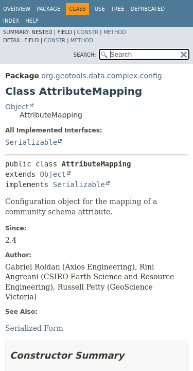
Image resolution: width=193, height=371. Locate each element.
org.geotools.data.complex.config (101, 76)
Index (11, 21)
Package (48, 9)
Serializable (31, 142)
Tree (118, 9)
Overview (16, 9)
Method (114, 32)
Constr (87, 32)
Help (31, 21)
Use (100, 9)
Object (17, 107)
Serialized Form (34, 328)
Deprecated (147, 9)
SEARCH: (85, 55)
